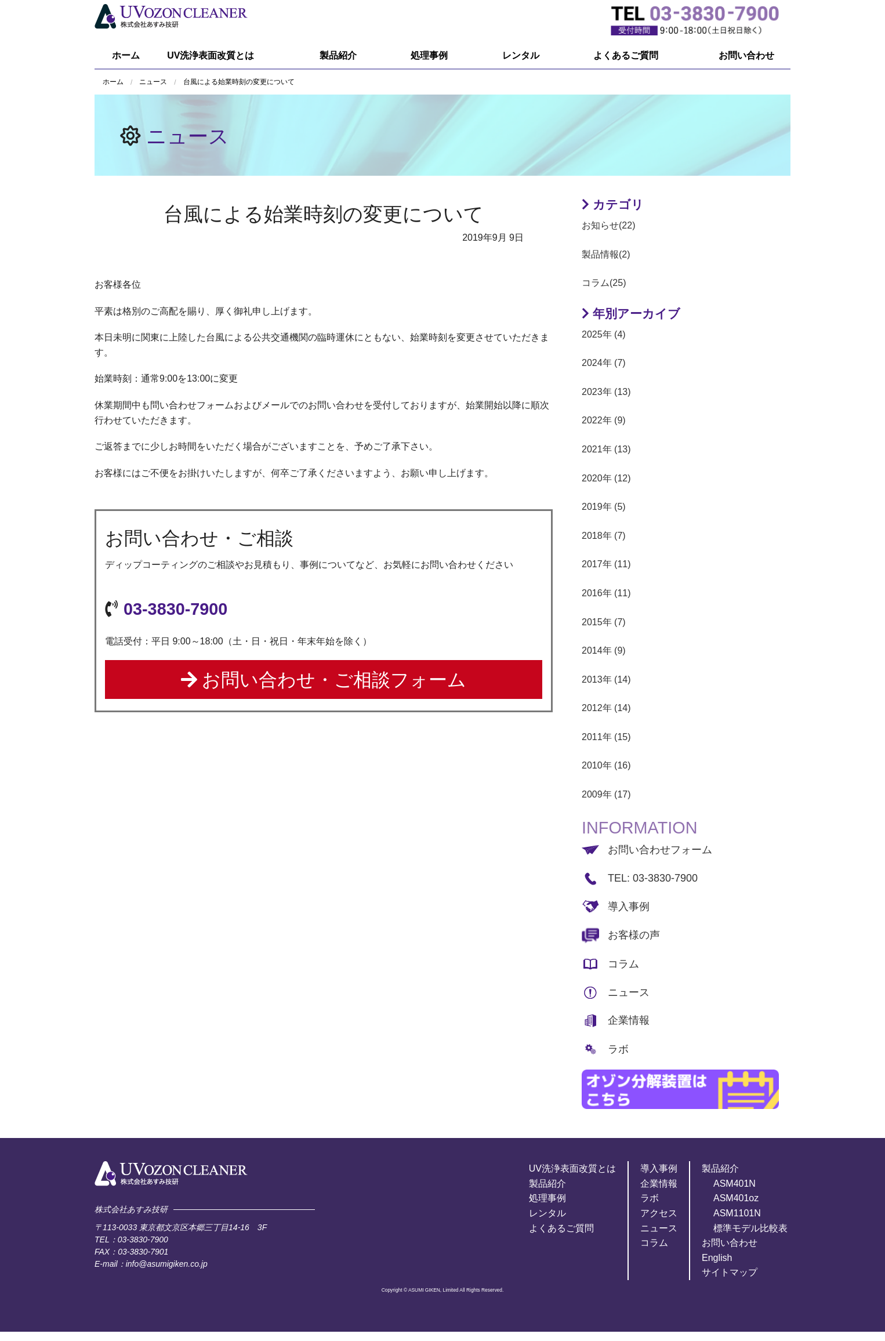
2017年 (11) (606, 564)
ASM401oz (736, 1198)
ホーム (126, 55)
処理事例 (429, 55)
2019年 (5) (604, 507)
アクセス (658, 1213)
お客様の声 (634, 935)
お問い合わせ (746, 55)
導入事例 (629, 906)
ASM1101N (737, 1213)
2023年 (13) (606, 392)
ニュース (187, 136)
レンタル (520, 55)
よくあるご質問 (625, 55)
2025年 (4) (604, 334)
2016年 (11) (606, 593)
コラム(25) (604, 283)
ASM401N (734, 1183)
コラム (623, 964)
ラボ (618, 1049)
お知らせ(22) (608, 225)
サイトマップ (729, 1272)
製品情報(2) (606, 254)
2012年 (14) (606, 708)
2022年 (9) (604, 420)
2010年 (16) (606, 765)
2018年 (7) (604, 536)
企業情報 (629, 1020)
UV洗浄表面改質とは (210, 55)
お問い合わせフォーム (660, 850)
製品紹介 (338, 55)
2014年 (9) (604, 650)
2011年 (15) (606, 737)
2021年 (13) (606, 449)
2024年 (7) (604, 363)
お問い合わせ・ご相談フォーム (324, 679)
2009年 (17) (606, 794)
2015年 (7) (604, 622)
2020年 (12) (606, 478)
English (717, 1258)
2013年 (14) (606, 679)
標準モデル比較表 (750, 1228)
